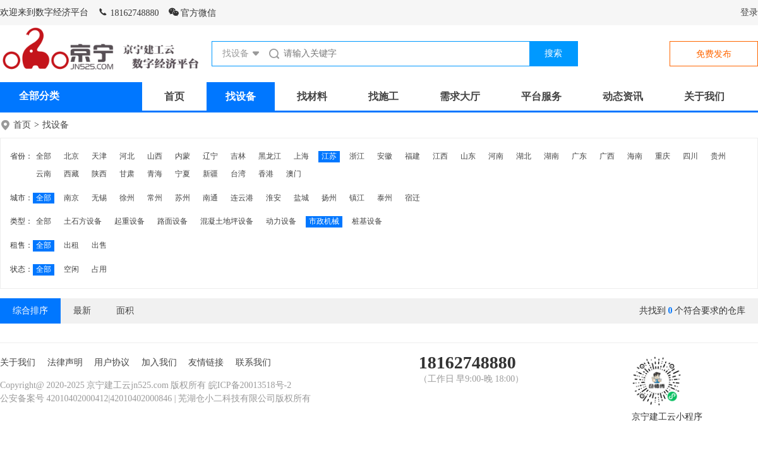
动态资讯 (623, 96)
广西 (607, 156)
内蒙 (182, 156)
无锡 (99, 197)
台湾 (238, 173)
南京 (71, 197)
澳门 (293, 173)
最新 (82, 310)
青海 (154, 173)
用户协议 (111, 362)
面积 (125, 310)
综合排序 (30, 310)
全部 (43, 156)
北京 (71, 156)
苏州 (182, 197)
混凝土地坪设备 (226, 221)
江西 (440, 156)
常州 (154, 197)
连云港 (242, 197)
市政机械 (324, 221)
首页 (174, 96)
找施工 (383, 96)
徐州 (127, 197)
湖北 (523, 156)
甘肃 (127, 173)
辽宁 (210, 156)
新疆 (210, 173)
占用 (99, 269)
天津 (99, 156)
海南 (634, 156)
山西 (154, 156)
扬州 (329, 197)
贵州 (718, 156)
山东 (468, 156)
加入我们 (159, 362)
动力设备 (281, 221)
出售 (99, 245)
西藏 (71, 173)
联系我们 (253, 362)
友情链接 (206, 362)
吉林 (238, 156)
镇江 (356, 197)
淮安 (273, 197)
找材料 (312, 96)
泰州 (384, 197)
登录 (749, 12)
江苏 (329, 156)
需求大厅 (460, 96)
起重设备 (129, 221)
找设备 (241, 96)
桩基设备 (367, 221)
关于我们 (704, 96)
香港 (266, 173)
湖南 (551, 156)
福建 (412, 156)
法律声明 (65, 362)
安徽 (384, 156)
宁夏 (182, 173)
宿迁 (412, 197)
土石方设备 (83, 221)
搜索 (553, 53)
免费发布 (713, 54)
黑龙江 (269, 156)
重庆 (662, 156)
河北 (127, 156)
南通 (210, 197)
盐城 (301, 197)
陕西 (99, 173)
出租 (71, 245)
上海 (301, 156)
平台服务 (541, 96)
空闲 (71, 269)
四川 (690, 156)
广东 (579, 156)
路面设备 (172, 221)
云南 (43, 173)
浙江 (356, 156)
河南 (495, 156)
